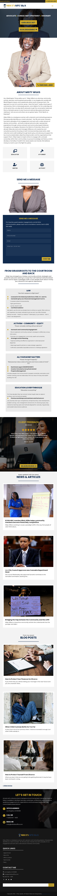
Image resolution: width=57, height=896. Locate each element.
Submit (45, 263)
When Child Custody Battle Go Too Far (20, 740)
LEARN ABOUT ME (27, 22)
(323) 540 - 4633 (44, 85)
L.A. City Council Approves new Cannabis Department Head (26, 585)
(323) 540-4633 (51, 1)
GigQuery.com (46, 893)
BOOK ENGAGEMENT (27, 29)
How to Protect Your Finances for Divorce (21, 693)
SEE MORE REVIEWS (28, 466)
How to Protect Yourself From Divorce (20, 788)
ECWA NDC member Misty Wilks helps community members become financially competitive (25, 535)
